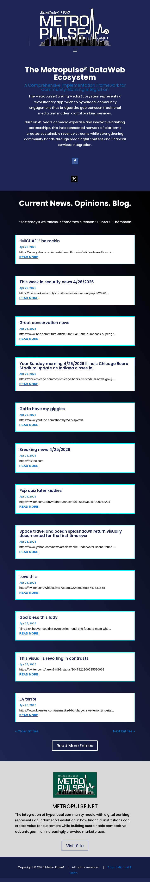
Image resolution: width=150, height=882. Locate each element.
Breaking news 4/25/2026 (44, 449)
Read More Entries (75, 746)
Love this (28, 576)
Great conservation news (44, 323)
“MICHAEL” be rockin (39, 241)
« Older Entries (27, 731)
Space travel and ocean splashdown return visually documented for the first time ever (70, 533)
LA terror (28, 699)
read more (28, 257)
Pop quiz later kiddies (40, 490)
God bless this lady (38, 617)
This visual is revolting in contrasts (54, 658)
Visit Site (75, 846)
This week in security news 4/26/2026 (56, 282)
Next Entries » (124, 731)
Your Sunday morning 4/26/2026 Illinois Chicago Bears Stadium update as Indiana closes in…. (73, 366)
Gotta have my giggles (42, 409)
